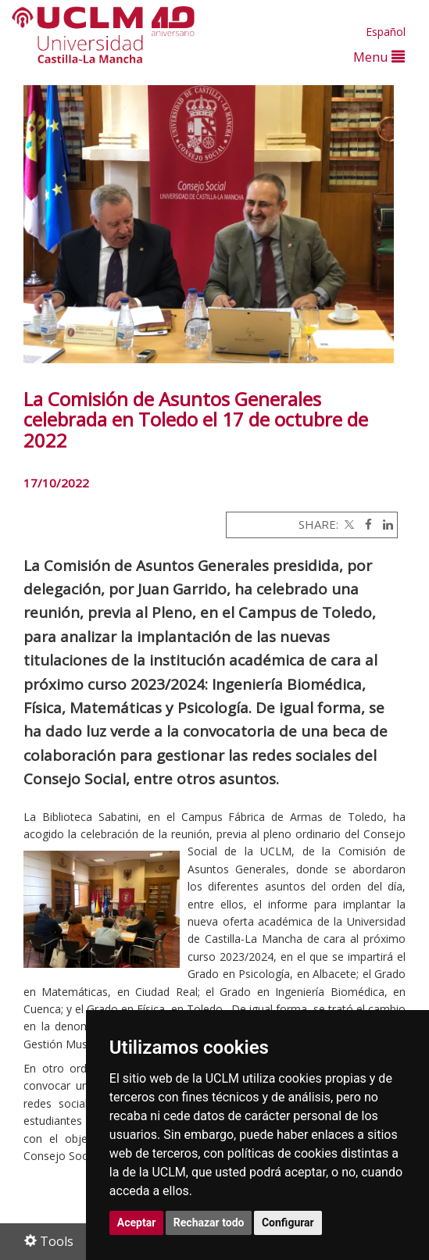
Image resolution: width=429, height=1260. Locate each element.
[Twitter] (347, 524)
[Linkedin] (384, 524)
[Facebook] (364, 524)
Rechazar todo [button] (209, 1222)
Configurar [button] (288, 1222)
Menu (379, 57)
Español (386, 31)
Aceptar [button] (136, 1222)
